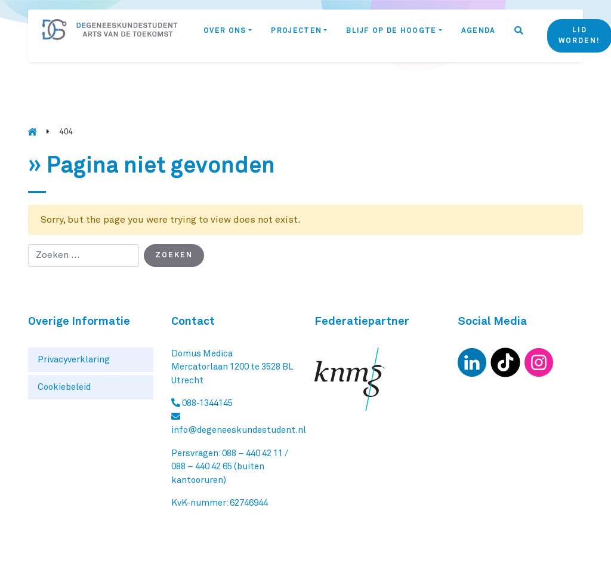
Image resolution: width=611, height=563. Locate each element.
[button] (519, 36)
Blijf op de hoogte (391, 31)
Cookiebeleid (64, 387)
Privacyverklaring (74, 359)
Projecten (296, 31)
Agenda (478, 31)
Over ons (224, 31)
